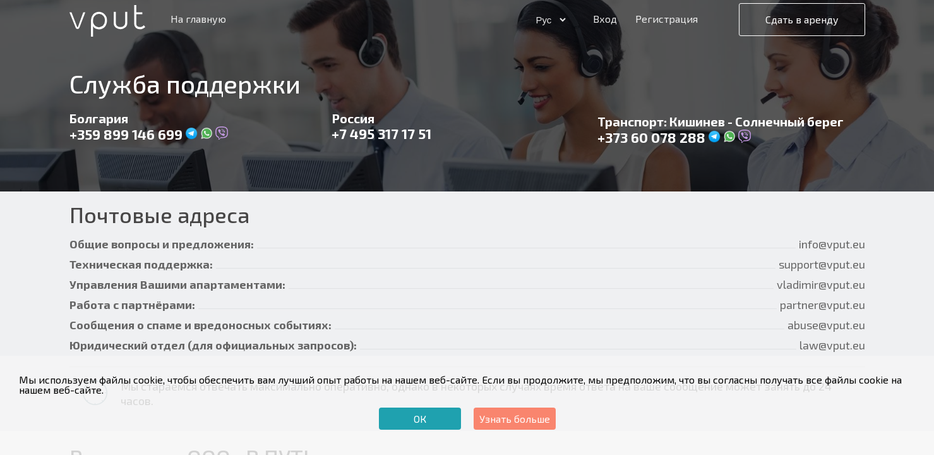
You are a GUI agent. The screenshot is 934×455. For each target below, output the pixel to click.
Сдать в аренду (802, 19)
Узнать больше (514, 419)
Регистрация (666, 19)
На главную (198, 19)
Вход (605, 19)
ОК (420, 419)
